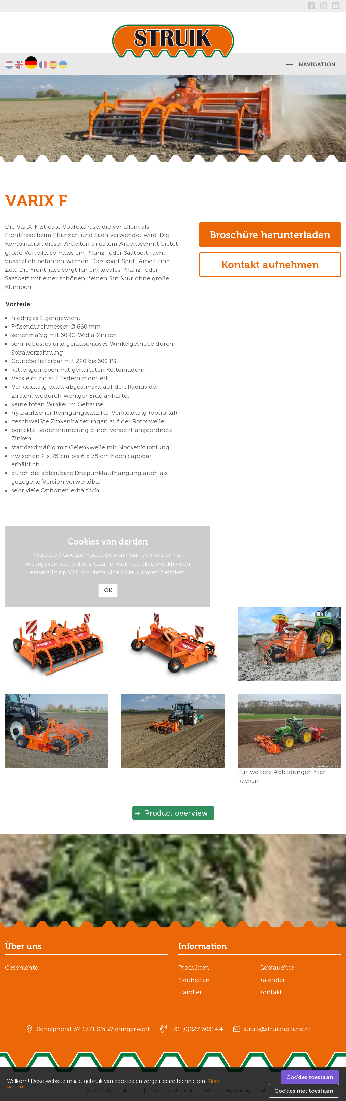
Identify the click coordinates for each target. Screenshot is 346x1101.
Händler (190, 992)
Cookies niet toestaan (303, 1091)
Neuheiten (194, 980)
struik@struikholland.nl (277, 1029)
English (19, 65)
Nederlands (9, 65)
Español (53, 65)
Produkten (193, 967)
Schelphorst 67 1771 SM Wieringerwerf (93, 1029)
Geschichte (21, 967)
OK (108, 590)
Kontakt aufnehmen (270, 264)
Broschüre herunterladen (270, 235)
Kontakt (270, 992)
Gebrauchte (276, 967)
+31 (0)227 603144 (196, 1029)
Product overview (176, 813)
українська (63, 65)
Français (43, 65)
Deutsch (31, 62)
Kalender (272, 980)
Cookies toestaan (309, 1077)
